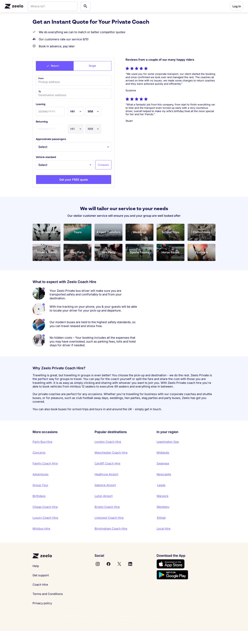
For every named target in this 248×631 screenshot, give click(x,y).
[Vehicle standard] (65, 164)
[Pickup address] (73, 80)
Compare (103, 164)
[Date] (50, 111)
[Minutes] (93, 111)
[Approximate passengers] (73, 147)
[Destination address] (73, 94)
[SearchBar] (53, 6)
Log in (236, 6)
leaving (40, 104)
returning (42, 121)
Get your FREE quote (73, 179)
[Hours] (76, 111)
